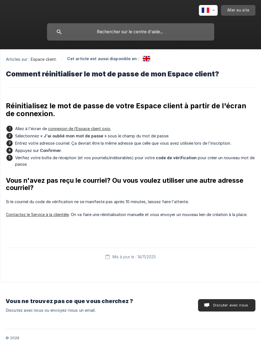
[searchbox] (130, 32)
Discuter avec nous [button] (230, 305)
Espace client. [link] (44, 59)
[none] (208, 10)
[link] (146, 58)
